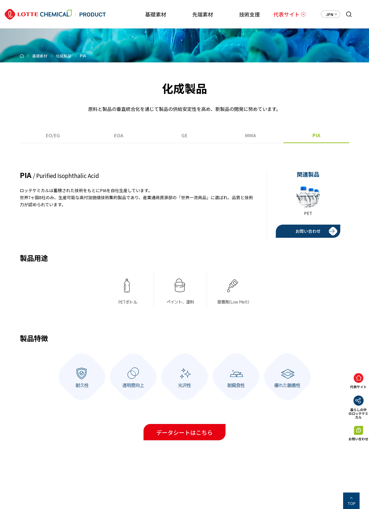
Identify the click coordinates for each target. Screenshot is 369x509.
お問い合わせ (308, 231)
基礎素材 (132, 14)
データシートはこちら (184, 432)
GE (184, 135)
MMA (250, 135)
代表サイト (286, 14)
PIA (316, 135)
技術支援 (238, 14)
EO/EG (53, 135)
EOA (118, 135)
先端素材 (185, 14)
